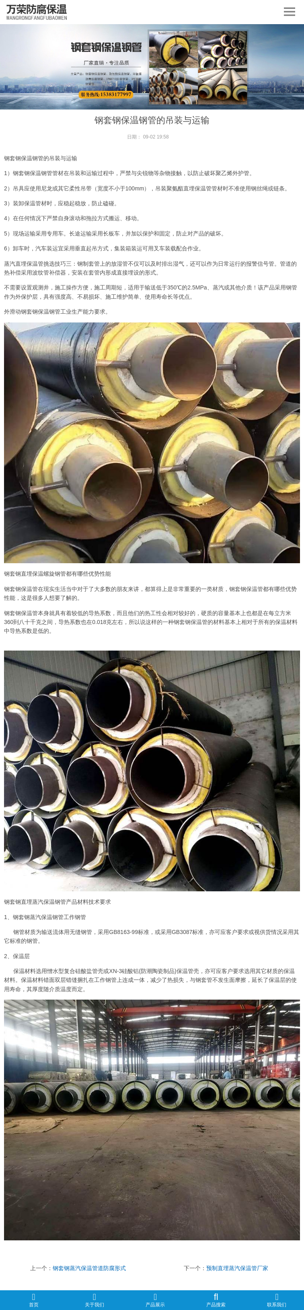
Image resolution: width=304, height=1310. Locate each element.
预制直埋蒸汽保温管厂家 (237, 1268)
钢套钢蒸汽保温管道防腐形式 (89, 1268)
